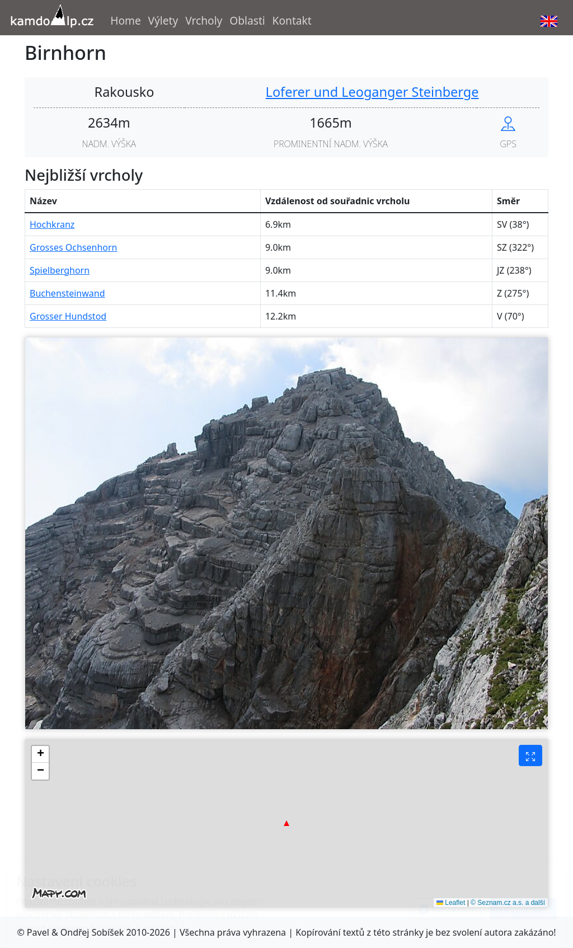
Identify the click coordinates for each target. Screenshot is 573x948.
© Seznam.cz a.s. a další (508, 903)
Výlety (163, 20)
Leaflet (450, 903)
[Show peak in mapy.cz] (508, 123)
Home (125, 20)
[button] (286, 823)
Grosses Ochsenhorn (74, 247)
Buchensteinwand (67, 293)
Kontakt (292, 20)
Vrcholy (203, 20)
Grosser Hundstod (68, 316)
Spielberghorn (60, 270)
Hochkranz (52, 224)
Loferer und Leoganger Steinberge (372, 92)
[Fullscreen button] (530, 755)
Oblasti (247, 20)
